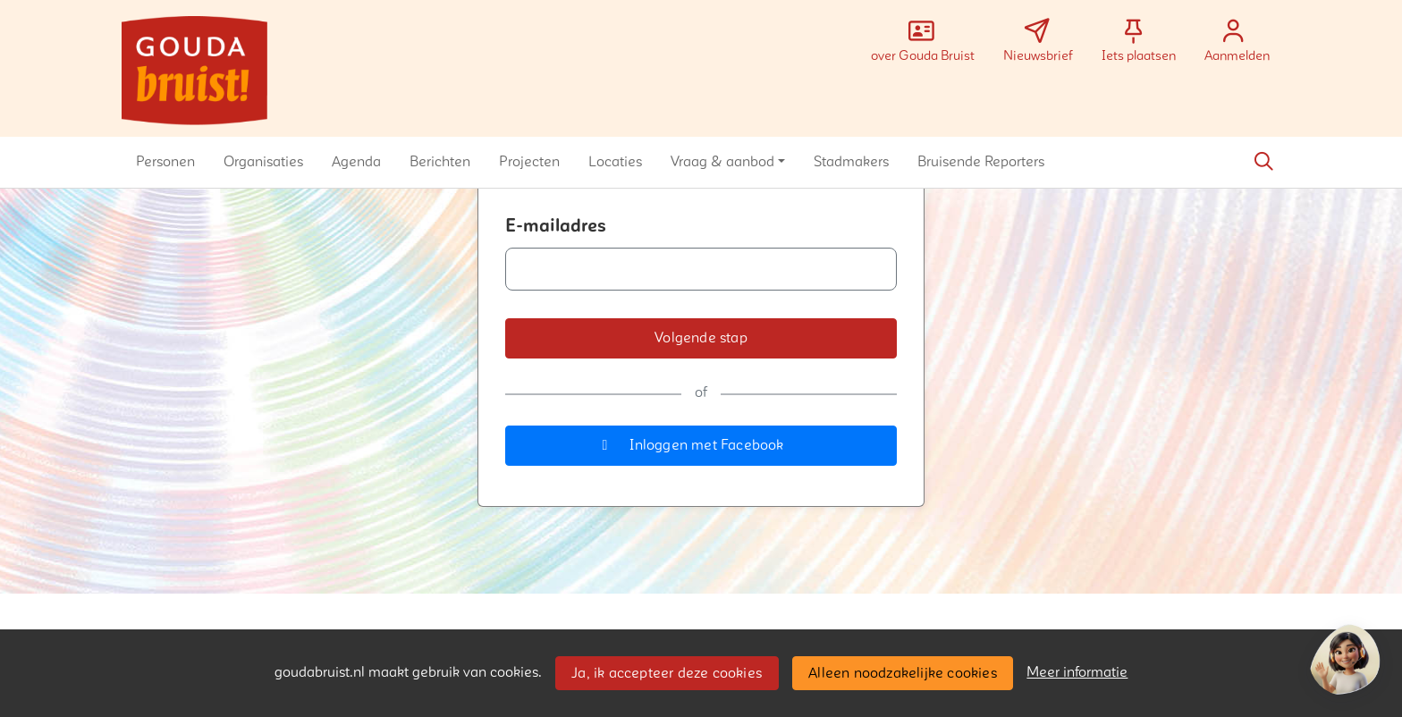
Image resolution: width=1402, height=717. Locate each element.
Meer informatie (1077, 672)
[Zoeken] (1263, 162)
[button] (165, 162)
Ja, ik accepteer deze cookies (666, 673)
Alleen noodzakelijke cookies (902, 673)
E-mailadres (555, 226)
